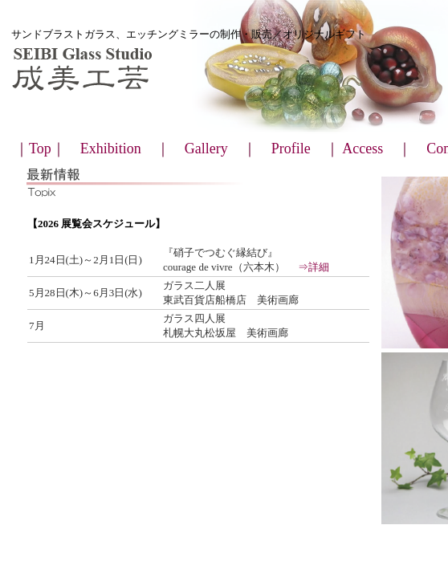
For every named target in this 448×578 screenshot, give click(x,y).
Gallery (206, 148)
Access (362, 148)
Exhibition (110, 148)
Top (40, 148)
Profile (291, 148)
